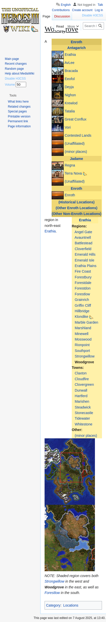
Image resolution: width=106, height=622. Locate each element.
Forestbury (83, 277)
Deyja (69, 87)
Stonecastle (84, 413)
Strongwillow (85, 356)
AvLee (69, 62)
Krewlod (71, 103)
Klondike (81, 317)
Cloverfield (83, 249)
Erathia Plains (85, 266)
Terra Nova (73, 173)
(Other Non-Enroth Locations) (76, 214)
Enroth (76, 42)
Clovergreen (84, 384)
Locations (70, 605)
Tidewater (82, 418)
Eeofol (70, 79)
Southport (82, 351)
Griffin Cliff (83, 305)
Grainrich (82, 300)
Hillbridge (82, 311)
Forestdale (83, 283)
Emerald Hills (85, 254)
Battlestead (83, 243)
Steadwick (83, 407)
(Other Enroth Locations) (76, 208)
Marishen (82, 401)
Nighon (70, 95)
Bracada (71, 70)
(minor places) (76, 151)
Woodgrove (84, 362)
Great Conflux (75, 119)
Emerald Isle (84, 260)
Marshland (83, 328)
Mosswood (83, 339)
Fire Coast (83, 271)
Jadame (76, 159)
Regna (70, 165)
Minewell (81, 334)
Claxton (81, 373)
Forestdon (83, 288)
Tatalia (70, 111)
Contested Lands (78, 135)
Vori (68, 127)
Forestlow (82, 294)
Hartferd (81, 396)
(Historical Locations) (76, 202)
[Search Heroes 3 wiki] (93, 26)
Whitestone (83, 424)
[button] (12, 95)
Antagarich (76, 48)
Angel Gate (83, 232)
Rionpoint (82, 345)
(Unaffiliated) (75, 143)
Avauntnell (83, 237)
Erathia (70, 54)
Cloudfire (82, 379)
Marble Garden (86, 322)
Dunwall (81, 390)
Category (53, 605)
